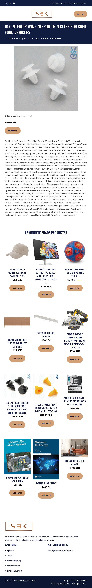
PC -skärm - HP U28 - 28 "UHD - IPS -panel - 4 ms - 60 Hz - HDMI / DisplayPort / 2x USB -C (46, 276)
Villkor (83, 580)
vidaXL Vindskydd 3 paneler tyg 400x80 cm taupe (17, 343)
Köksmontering (14, 560)
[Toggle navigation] (8, 14)
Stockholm (59, 3)
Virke (18, 116)
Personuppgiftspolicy (60, 583)
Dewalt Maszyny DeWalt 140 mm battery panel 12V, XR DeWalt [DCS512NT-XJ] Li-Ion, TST (74, 341)
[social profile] (14, 3)
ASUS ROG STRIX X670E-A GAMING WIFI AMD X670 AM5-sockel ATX (75, 401)
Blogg (67, 580)
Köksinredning (13, 565)
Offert (80, 14)
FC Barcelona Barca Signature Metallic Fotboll (74, 273)
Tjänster (10, 550)
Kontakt (75, 580)
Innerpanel (27, 116)
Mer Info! (12, 130)
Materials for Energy (46, 483)
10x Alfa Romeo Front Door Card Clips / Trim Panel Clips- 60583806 (46, 408)
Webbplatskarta (79, 583)
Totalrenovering (14, 570)
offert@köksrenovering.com (75, 3)
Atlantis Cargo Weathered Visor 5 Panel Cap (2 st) (17, 273)
